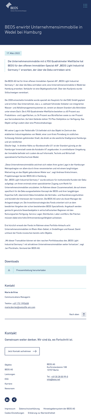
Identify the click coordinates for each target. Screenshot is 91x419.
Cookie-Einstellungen (14, 413)
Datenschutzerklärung (29, 408)
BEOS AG (9, 369)
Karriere (8, 383)
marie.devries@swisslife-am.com (20, 307)
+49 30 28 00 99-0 (59, 376)
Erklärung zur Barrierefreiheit (41, 413)
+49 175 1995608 (20, 303)
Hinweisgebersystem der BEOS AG (59, 408)
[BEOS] (15, 5)
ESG (7, 379)
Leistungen (10, 374)
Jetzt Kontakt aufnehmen (22, 351)
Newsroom (10, 388)
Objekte (8, 364)
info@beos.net (53, 379)
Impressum (10, 408)
